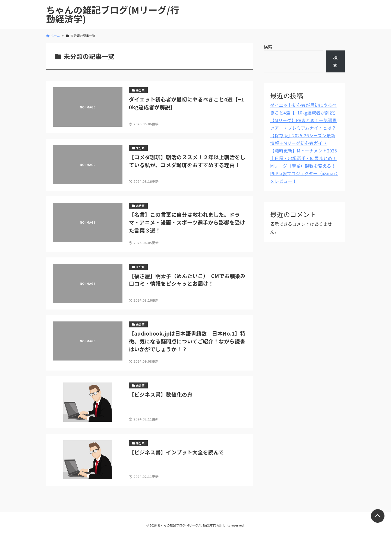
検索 (268, 46)
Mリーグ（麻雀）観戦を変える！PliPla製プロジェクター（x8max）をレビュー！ (304, 173)
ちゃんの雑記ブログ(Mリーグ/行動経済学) (112, 14)
